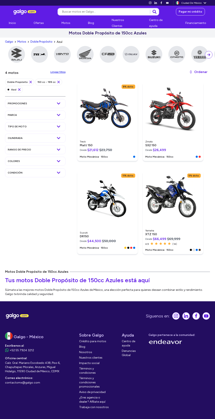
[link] (150, 3)
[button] (198, 72)
